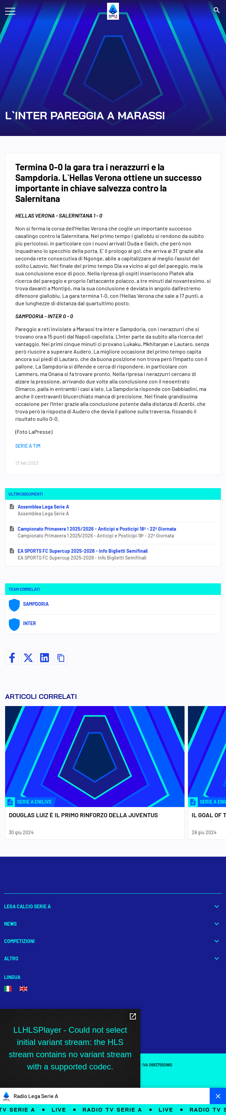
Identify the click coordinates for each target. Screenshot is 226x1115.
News (113, 924)
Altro (113, 958)
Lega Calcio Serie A (113, 906)
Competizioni (113, 941)
